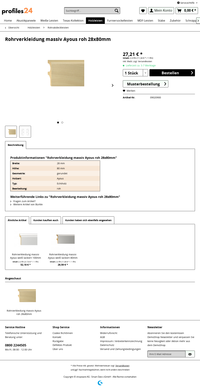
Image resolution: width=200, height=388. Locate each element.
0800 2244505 (15, 345)
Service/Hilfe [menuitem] (186, 2)
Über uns (58, 349)
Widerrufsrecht (108, 333)
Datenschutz (107, 345)
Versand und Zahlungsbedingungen (120, 349)
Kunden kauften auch (45, 220)
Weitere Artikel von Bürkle (26, 204)
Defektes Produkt (62, 345)
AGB (102, 337)
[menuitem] (92, 10)
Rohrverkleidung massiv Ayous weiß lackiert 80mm (63, 256)
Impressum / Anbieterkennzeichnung (121, 341)
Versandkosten (122, 365)
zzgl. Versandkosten (142, 61)
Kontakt (57, 337)
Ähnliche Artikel (17, 220)
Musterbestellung (146, 83)
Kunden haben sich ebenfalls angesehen (88, 220)
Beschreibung (15, 145)
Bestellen (177, 72)
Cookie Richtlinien (63, 333)
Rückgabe (58, 341)
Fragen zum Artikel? (23, 201)
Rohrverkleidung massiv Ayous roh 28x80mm (24, 312)
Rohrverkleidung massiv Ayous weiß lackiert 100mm (25, 256)
